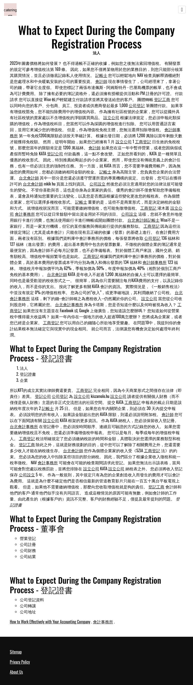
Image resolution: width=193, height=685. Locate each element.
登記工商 (162, 99)
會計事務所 (25, 214)
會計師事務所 (154, 262)
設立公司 (111, 117)
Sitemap (16, 652)
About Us (16, 672)
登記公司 (55, 154)
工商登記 (143, 142)
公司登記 (137, 105)
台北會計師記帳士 (143, 220)
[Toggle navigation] (182, 10)
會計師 (101, 81)
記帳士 (101, 75)
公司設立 (97, 184)
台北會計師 (29, 178)
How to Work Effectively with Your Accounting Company (50, 622)
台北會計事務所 (69, 304)
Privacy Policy (20, 662)
